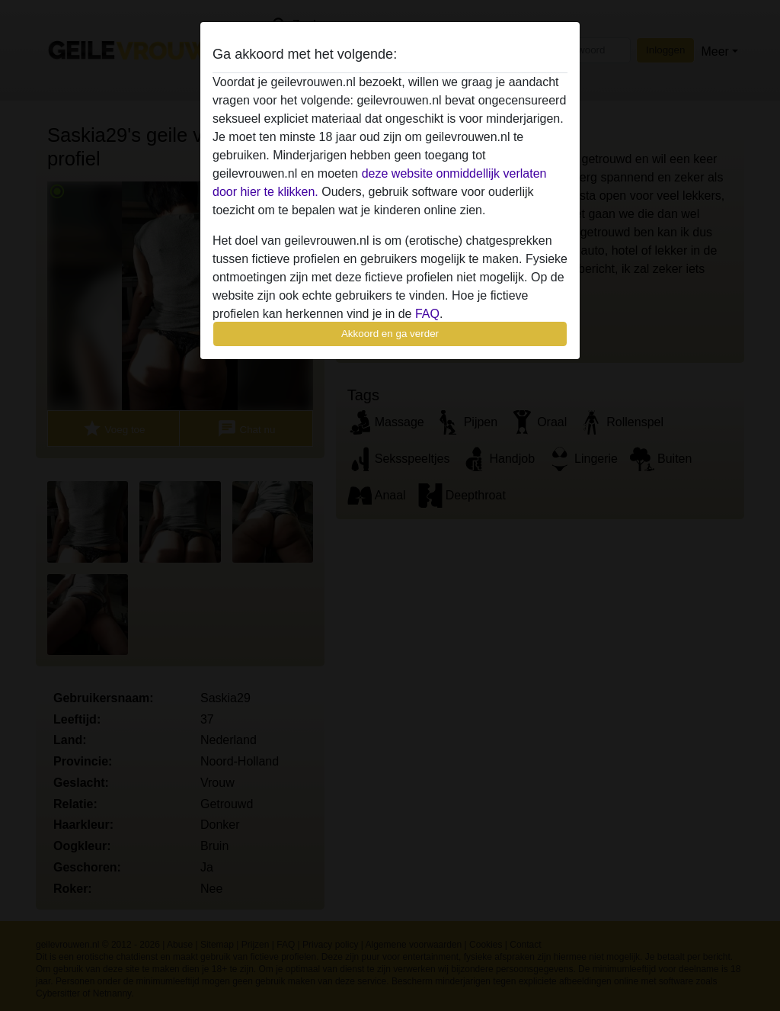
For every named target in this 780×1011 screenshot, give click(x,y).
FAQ (427, 313)
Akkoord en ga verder (390, 333)
